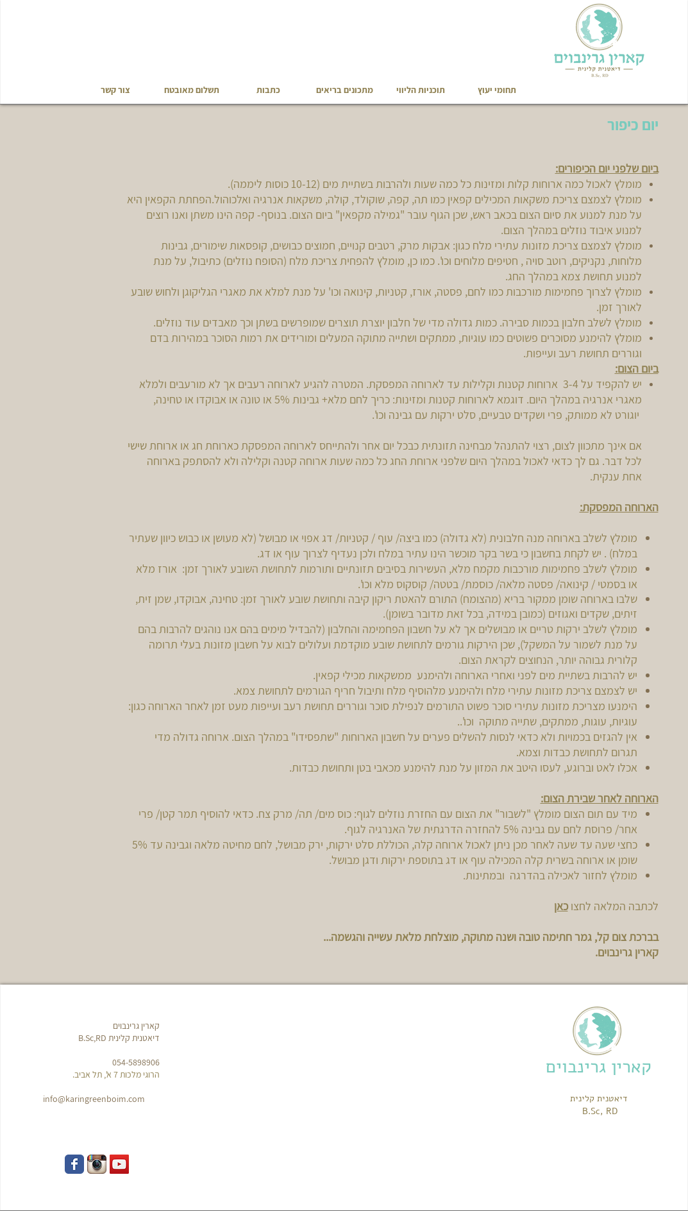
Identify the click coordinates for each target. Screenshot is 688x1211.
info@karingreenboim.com (94, 1099)
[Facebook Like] (55, 28)
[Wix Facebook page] (74, 1164)
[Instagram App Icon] (96, 1164)
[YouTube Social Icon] (119, 1164)
